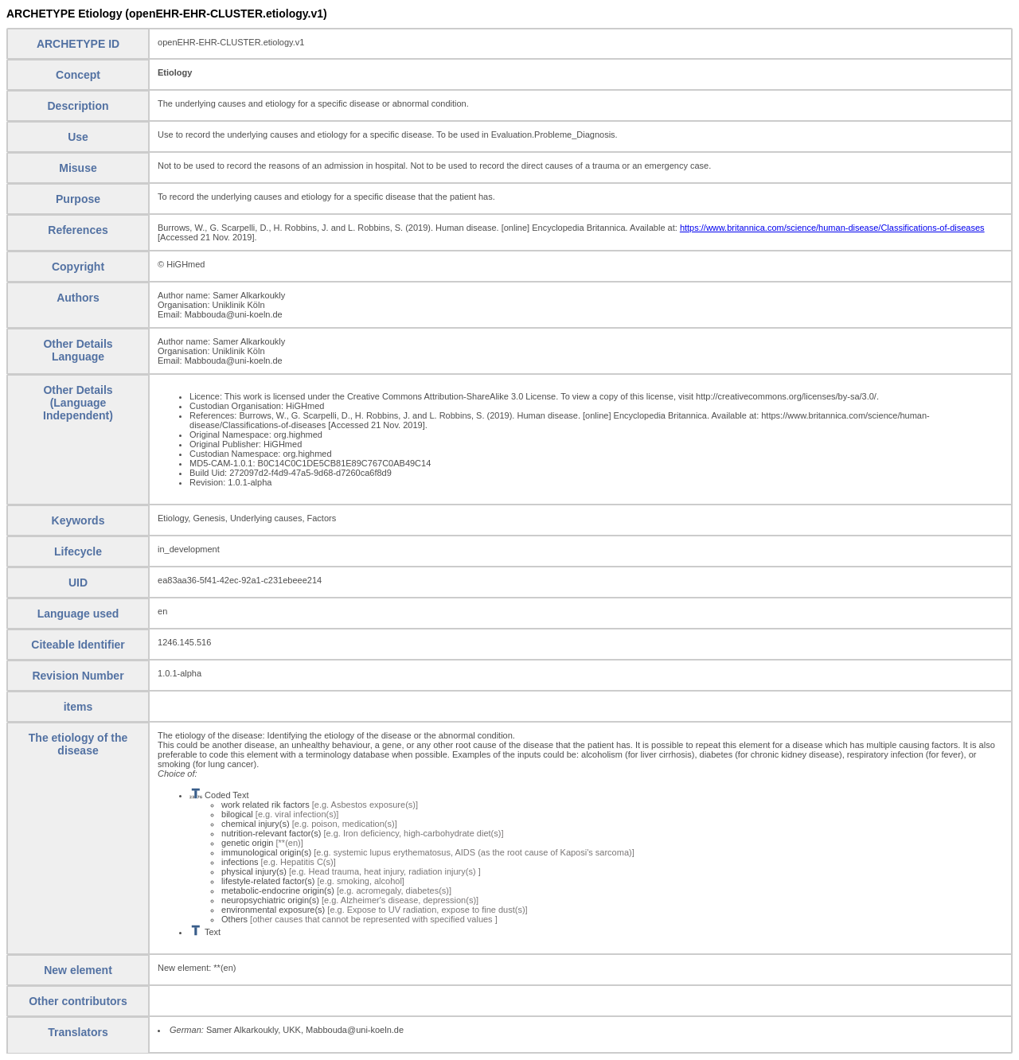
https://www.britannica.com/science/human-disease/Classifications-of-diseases (832, 227)
